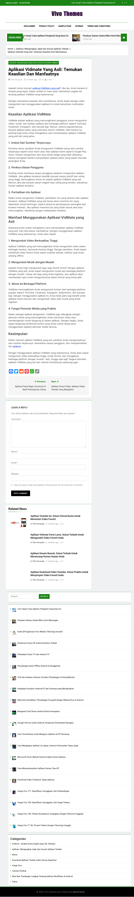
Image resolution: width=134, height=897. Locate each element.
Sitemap (79, 26)
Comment (16, 419)
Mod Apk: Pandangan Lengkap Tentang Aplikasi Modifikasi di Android (42, 876)
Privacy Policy (46, 26)
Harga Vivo (17, 865)
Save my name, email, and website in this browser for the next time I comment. (48, 485)
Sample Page (64, 26)
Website (14, 474)
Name (14, 452)
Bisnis (15, 855)
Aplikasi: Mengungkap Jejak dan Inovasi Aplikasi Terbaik (32, 63)
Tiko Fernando (16, 79)
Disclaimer (29, 26)
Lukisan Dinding (19, 871)
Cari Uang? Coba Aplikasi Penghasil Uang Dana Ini (93, 3)
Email (14, 463)
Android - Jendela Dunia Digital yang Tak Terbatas (33, 844)
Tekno (15, 882)
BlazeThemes (79, 892)
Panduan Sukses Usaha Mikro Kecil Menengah (111, 36)
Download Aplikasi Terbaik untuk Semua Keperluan (34, 860)
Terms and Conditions (98, 26)
